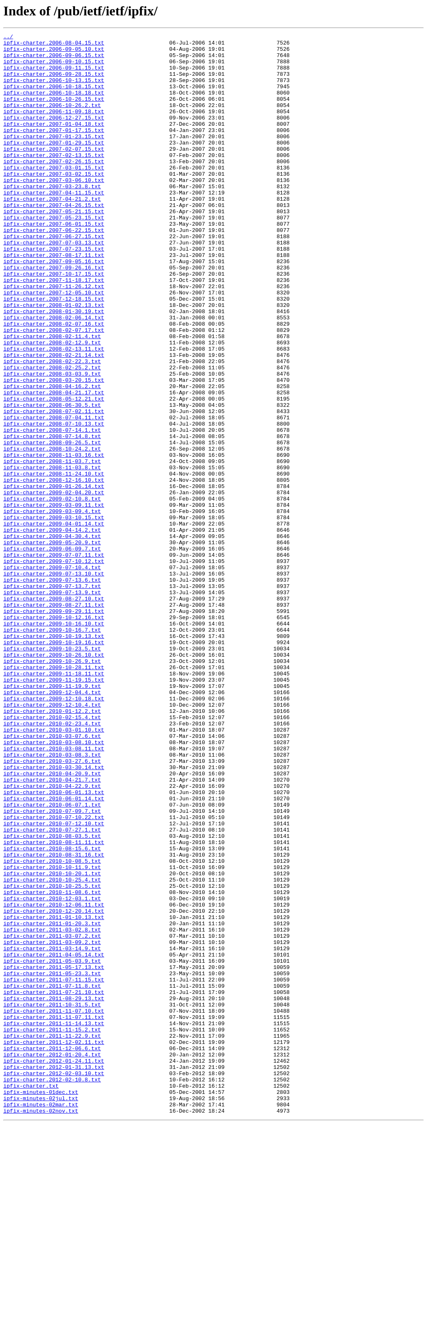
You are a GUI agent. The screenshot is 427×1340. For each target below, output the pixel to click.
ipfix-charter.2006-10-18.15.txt (53, 97)
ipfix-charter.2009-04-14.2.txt (52, 629)
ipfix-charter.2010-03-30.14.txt (53, 914)
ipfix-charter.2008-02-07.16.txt (53, 382)
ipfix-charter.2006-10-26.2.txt (52, 120)
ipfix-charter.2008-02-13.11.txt (53, 412)
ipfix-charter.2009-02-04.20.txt (53, 584)
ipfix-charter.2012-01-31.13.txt (53, 1274)
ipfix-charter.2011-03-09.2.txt (52, 1124)
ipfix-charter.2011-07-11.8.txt (52, 1177)
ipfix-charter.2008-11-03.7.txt (52, 547)
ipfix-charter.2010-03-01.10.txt (53, 869)
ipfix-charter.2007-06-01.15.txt (53, 262)
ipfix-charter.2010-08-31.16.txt (53, 1019)
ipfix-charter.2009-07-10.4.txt (52, 674)
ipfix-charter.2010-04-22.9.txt (52, 937)
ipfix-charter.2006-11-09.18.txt (53, 127)
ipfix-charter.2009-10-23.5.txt (52, 772)
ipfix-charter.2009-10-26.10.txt (53, 779)
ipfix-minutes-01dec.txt (40, 1304)
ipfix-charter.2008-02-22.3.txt (52, 427)
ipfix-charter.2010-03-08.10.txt (53, 884)
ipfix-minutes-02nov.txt (40, 1326)
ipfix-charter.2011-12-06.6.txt (52, 1251)
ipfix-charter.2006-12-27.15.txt (53, 135)
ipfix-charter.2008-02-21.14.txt (53, 419)
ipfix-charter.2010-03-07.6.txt (52, 877)
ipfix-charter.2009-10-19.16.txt (53, 764)
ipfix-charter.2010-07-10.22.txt (53, 974)
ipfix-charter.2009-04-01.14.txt (53, 622)
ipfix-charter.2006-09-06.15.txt (53, 60)
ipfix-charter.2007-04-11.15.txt (53, 225)
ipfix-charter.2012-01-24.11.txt (53, 1266)
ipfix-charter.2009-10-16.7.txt (52, 749)
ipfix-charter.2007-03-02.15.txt (53, 202)
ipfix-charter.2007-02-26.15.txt (53, 187)
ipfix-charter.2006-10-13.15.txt (53, 90)
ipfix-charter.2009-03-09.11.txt (53, 599)
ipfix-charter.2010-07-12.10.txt (53, 982)
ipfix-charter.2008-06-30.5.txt (52, 479)
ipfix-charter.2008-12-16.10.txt (53, 569)
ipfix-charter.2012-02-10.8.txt (52, 1289)
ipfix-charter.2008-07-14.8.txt (52, 517)
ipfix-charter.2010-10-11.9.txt (52, 1034)
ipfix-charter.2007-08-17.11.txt (53, 300)
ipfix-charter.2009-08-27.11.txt (53, 719)
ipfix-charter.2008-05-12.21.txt (53, 472)
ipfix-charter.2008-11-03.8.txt (52, 554)
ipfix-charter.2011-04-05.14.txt (53, 1139)
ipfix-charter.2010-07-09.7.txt (52, 967)
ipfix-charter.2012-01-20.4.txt (52, 1259)
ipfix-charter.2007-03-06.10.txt (53, 210)
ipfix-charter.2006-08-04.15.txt (53, 45)
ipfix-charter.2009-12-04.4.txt (52, 824)
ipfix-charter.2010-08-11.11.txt (53, 1004)
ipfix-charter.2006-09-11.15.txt (53, 75)
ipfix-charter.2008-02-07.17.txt (53, 390)
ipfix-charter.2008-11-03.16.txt (53, 539)
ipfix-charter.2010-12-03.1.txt (52, 1072)
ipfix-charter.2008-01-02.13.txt (53, 360)
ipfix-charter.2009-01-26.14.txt (53, 577)
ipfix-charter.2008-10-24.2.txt (52, 532)
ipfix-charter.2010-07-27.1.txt (52, 989)
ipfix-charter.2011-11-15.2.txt (52, 1229)
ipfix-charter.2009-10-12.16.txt (53, 734)
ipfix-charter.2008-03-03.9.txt (52, 442)
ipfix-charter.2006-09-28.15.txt (53, 82)
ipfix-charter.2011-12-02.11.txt (53, 1244)
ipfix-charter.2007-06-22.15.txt (53, 270)
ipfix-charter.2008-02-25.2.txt (52, 434)
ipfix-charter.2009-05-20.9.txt (52, 644)
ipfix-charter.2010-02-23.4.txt (52, 862)
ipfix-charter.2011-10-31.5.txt (52, 1199)
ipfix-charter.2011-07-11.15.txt (53, 1169)
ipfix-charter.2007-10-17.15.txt (53, 322)
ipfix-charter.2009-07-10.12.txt (53, 667)
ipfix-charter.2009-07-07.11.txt (53, 659)
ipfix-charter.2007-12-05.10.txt (53, 345)
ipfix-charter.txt (31, 1296)
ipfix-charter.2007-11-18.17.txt (53, 330)
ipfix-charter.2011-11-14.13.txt (53, 1221)
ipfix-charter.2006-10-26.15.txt (53, 112)
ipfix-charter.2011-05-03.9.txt (52, 1147)
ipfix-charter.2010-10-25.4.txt (52, 1049)
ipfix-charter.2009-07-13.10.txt (53, 682)
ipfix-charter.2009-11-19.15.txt (53, 809)
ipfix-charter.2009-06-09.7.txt (52, 652)
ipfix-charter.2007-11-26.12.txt (53, 337)
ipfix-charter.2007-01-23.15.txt (53, 157)
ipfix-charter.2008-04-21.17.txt (53, 464)
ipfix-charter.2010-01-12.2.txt (52, 847)
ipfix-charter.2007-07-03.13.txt (53, 285)
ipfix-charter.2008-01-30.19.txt (53, 367)
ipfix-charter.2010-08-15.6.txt (52, 1012)
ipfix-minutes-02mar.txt (40, 1319)
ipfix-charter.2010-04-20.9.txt (52, 922)
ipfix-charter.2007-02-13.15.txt (53, 180)
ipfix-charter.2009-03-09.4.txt (52, 607)
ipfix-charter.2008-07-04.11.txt (53, 494)
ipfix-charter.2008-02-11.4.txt (52, 397)
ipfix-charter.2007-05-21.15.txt (53, 247)
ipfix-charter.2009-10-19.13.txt (53, 757)
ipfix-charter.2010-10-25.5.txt (52, 1057)
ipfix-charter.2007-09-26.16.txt (53, 315)
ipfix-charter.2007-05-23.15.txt (53, 255)
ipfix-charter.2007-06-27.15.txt (53, 277)
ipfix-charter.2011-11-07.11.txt (53, 1214)
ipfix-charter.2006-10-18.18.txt (53, 105)
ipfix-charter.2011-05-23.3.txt (52, 1162)
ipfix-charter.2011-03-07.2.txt (52, 1117)
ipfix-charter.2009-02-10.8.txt (52, 592)
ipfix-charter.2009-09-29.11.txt (53, 727)
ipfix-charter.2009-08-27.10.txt (53, 712)
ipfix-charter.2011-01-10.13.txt (53, 1094)
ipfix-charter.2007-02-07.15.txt (53, 172)
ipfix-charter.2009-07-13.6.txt (52, 689)
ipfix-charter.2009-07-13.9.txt (52, 704)
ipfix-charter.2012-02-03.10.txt (53, 1281)
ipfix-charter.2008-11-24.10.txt (53, 562)
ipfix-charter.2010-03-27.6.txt (52, 907)
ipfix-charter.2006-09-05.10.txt (53, 52)
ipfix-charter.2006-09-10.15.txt (53, 67)
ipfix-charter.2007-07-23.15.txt (53, 292)
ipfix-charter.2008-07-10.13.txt (53, 502)
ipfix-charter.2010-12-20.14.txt (53, 1087)
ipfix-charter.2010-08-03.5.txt (52, 997)
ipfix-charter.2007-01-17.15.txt (53, 150)
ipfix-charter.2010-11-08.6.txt (52, 1064)
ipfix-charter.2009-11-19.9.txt (52, 817)
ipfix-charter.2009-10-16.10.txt (53, 742)
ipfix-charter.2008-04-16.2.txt (52, 457)
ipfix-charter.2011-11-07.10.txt (53, 1206)
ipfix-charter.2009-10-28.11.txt (53, 794)
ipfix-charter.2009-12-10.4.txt (52, 839)
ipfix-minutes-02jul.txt (40, 1311)
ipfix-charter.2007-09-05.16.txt (53, 307)
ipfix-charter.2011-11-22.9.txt (52, 1236)
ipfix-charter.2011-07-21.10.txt (53, 1184)
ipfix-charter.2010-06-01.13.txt (53, 944)
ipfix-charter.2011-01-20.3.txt (52, 1102)
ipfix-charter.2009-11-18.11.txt (53, 802)
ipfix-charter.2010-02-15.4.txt (52, 854)
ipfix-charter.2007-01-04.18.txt (53, 142)
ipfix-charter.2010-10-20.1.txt (52, 1042)
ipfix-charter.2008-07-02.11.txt (53, 487)
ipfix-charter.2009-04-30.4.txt (52, 637)
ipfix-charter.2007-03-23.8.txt (52, 217)
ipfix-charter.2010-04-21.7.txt (52, 929)
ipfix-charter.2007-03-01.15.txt (53, 195)
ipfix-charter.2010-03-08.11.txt (53, 892)
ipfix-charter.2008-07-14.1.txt (52, 509)
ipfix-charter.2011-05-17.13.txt (53, 1154)
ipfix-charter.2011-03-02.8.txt (52, 1109)
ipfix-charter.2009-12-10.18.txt (53, 832)
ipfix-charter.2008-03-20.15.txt (53, 449)
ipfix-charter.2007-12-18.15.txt (53, 352)
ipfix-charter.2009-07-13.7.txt (52, 697)
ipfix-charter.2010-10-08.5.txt (52, 1027)
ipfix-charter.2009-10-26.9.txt (52, 787)
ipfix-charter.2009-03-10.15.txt (53, 614)
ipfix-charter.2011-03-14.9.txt (52, 1132)
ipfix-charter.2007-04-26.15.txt (53, 240)
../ (8, 37)
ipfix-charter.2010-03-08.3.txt (52, 899)
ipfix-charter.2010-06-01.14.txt (53, 952)
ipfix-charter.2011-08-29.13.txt (53, 1192)
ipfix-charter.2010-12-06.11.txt (53, 1079)
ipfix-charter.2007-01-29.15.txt (53, 165)
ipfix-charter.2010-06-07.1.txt (52, 959)
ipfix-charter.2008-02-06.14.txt (53, 375)
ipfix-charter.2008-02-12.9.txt (52, 404)
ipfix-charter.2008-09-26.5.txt (52, 524)
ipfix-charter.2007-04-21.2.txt (52, 232)
